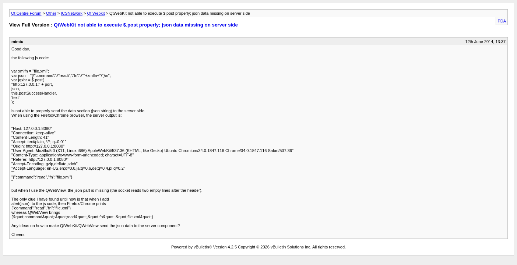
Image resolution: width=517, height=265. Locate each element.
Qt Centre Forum (26, 13)
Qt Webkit (96, 13)
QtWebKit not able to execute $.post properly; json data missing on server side (146, 25)
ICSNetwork (71, 13)
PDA (501, 21)
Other (51, 13)
